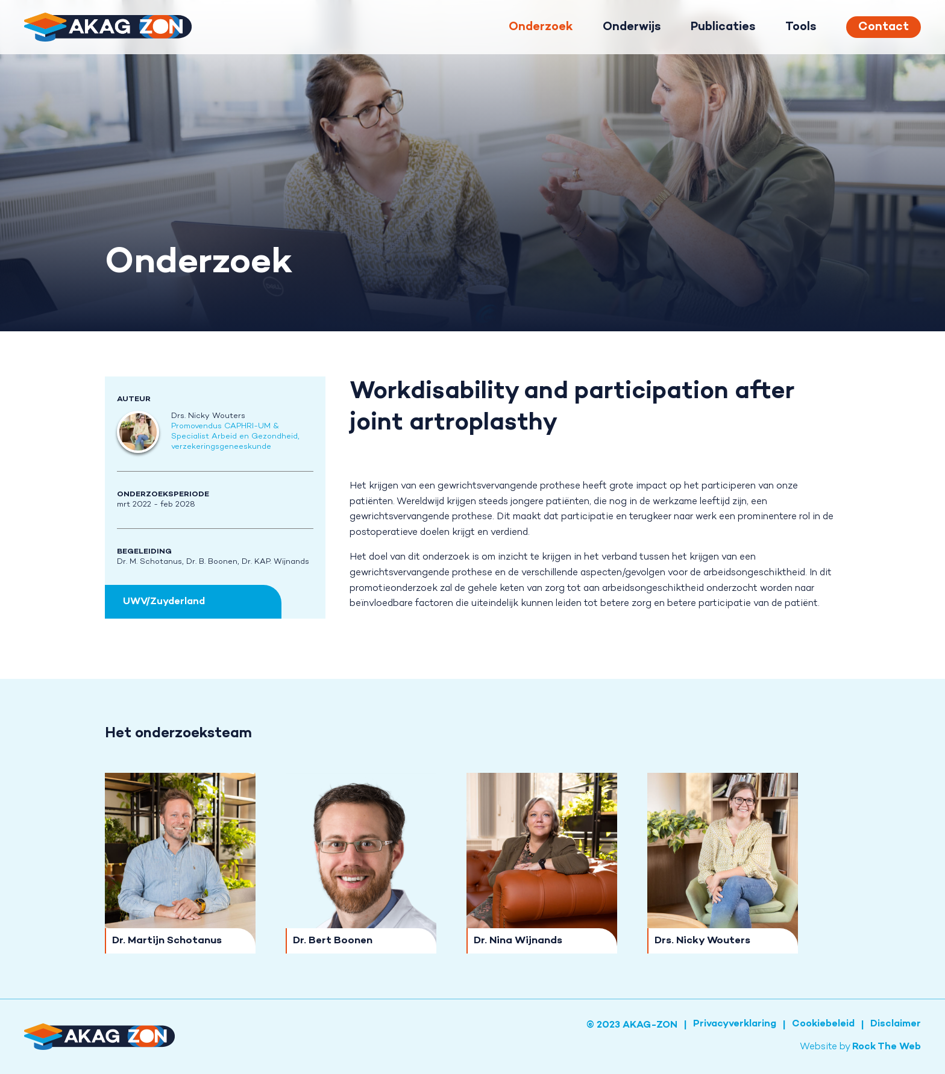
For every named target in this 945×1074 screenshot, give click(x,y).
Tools (800, 27)
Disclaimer (895, 1024)
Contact (883, 27)
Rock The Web (886, 1047)
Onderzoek (541, 27)
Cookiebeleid (823, 1024)
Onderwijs (632, 27)
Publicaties (723, 27)
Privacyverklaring (734, 1024)
